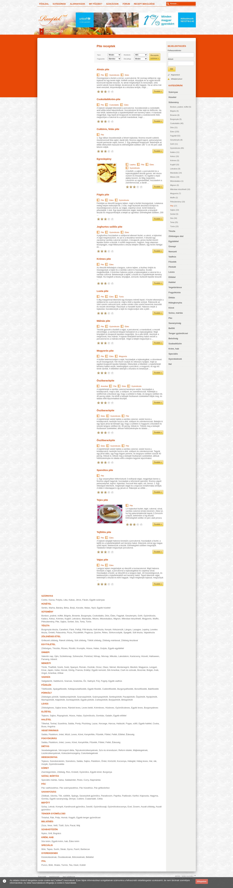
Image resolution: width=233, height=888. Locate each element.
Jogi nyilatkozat (69, 877)
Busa (43, 726)
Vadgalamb (46, 681)
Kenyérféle (89, 734)
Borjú (72, 608)
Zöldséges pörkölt (49, 697)
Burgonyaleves (151, 707)
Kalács (173, 152)
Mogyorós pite (105, 350)
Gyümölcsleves (122, 707)
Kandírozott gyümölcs (74, 806)
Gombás (100, 715)
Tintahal (45, 817)
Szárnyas (173, 92)
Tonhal (53, 723)
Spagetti (127, 632)
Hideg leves (142, 761)
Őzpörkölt (140, 697)
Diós (172, 127)
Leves (172, 272)
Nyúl (93, 608)
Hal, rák (152, 761)
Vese (49, 825)
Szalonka (77, 681)
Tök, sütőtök (64, 796)
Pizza (69, 632)
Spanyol (74, 667)
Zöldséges (46, 648)
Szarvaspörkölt (84, 697)
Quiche (97, 632)
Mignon (173, 185)
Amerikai (104, 386)
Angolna (51, 726)
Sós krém (46, 841)
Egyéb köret (96, 772)
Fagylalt (173, 136)
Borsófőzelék (140, 689)
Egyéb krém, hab (60, 841)
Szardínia (62, 723)
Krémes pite (104, 258)
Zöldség (61, 772)
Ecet (129, 806)
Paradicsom (106, 796)
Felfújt (78, 629)
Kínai (43, 670)
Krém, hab (174, 348)
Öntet (104, 761)
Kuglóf (172, 165)
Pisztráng (86, 723)
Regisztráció (175, 75)
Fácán (85, 600)
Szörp (44, 806)
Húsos (89, 648)
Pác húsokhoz (86, 788)
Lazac (95, 723)
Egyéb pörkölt (87, 700)
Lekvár (51, 806)
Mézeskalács (175, 181)
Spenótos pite (105, 470)
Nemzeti (173, 251)
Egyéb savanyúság (59, 798)
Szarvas (68, 681)
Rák (52, 817)
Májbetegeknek (140, 750)
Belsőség (173, 338)
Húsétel (172, 97)
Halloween (154, 656)
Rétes (105, 632)
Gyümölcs (84, 772)
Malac (87, 608)
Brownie (173, 115)
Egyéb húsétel (103, 608)
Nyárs (44, 833)
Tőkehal (45, 723)
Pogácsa (88, 632)
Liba (65, 600)
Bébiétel (90, 857)
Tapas (50, 849)
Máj (78, 825)
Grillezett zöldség (49, 640)
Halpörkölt (60, 700)
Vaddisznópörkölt (67, 697)
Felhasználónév (174, 50)
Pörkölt (172, 267)
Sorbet (173, 214)
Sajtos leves (61, 707)
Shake (57, 865)
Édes (172, 132)
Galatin (108, 715)
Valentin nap (47, 656)
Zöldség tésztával (129, 640)
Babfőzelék (153, 689)
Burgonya (107, 772)
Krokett (75, 772)
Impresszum (54, 877)
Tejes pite (102, 500)
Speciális (173, 354)
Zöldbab (45, 796)
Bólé (51, 865)
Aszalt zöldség (148, 806)
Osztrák (91, 667)
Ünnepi (172, 246)
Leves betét (87, 707)
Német (112, 667)
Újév (56, 656)
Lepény (133, 165)
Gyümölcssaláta (56, 764)
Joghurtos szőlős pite (109, 226)
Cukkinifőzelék (109, 689)
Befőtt (172, 328)
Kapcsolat (42, 877)
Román (82, 667)
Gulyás (103, 648)
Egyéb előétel (119, 715)
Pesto (79, 780)
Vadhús (172, 256)
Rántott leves (74, 707)
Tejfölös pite (104, 532)
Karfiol (135, 796)
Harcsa (111, 723)
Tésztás (56, 648)
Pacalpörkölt (129, 697)
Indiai (57, 670)
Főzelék (173, 262)
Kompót (59, 806)
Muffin (172, 198)
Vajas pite (102, 559)
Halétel (172, 282)
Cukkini (80, 798)
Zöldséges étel (176, 236)
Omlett (51, 632)
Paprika (117, 796)
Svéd (66, 667)
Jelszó (170, 59)
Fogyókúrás (175, 292)
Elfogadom (201, 881)
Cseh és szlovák (128, 670)
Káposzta (144, 796)
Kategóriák (59, 4)
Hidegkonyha (175, 302)
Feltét (114, 734)
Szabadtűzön (175, 343)
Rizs (68, 772)
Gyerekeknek (175, 359)
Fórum (126, 4)
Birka (66, 608)
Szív (67, 825)
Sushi (56, 849)
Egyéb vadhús (115, 681)
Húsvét (144, 656)
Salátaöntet (70, 780)
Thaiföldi (52, 667)
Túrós (172, 226)
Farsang (45, 659)
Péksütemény (175, 202)
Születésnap (66, 656)
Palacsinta (61, 632)
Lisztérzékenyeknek (50, 753)
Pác (170, 318)
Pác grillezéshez (102, 788)
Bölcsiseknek (78, 857)
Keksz (172, 156)
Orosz (99, 667)
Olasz (105, 667)
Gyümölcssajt (100, 806)
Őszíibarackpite (106, 440)
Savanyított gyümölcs (89, 796)
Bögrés (173, 111)
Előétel (172, 277)
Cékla (100, 798)
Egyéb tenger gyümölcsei (88, 817)
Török (44, 667)
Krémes (173, 160)
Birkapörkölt (127, 700)
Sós (171, 218)
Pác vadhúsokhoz (49, 788)
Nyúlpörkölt (151, 697)
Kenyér (108, 629)
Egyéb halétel (145, 723)
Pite (171, 206)
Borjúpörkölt (114, 700)
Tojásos (45, 715)
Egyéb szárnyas (97, 600)
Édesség (130, 734)
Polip (57, 817)
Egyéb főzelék (94, 689)
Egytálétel (174, 241)
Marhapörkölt (47, 700)
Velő (55, 825)
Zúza (43, 825)
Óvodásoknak (64, 857)
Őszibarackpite (105, 380)
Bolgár (150, 670)
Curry (86, 780)
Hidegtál (131, 761)
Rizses (64, 648)
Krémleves (99, 707)
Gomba (45, 798)
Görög (71, 670)
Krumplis (81, 648)
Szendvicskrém (57, 761)
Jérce (78, 600)
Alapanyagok (77, 4)
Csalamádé (90, 798)
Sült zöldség (80, 640)
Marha (52, 608)
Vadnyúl (91, 681)
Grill (50, 833)
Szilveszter (78, 656)
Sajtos (172, 210)
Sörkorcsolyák (115, 632)
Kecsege (103, 723)
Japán (50, 670)
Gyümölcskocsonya (117, 806)
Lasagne (137, 629)
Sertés (44, 608)
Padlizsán (126, 796)
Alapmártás (95, 780)
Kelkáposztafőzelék (77, 689)
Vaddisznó (58, 681)
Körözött (112, 761)
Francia (79, 670)
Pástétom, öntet (56, 734)
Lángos (128, 629)
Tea (70, 865)
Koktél (83, 865)
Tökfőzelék (46, 689)
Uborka (53, 796)
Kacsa (52, 600)
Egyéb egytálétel (116, 648)
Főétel (107, 734)
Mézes (173, 177)
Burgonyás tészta (49, 629)
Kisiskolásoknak (49, 857)
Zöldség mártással (111, 640)
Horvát (64, 670)
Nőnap (97, 656)
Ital (170, 364)
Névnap (105, 656)
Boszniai (141, 670)
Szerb (60, 667)
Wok (43, 849)
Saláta (71, 723)
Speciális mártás (49, 780)
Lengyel (153, 667)
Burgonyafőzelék (125, 689)
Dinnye (72, 798)
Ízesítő (89, 806)
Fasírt (76, 849)
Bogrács (57, 833)
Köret (171, 308)
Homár (64, 817)
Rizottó (72, 648)
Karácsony (135, 656)
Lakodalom (123, 656)
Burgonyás (174, 119)
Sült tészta (138, 632)
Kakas (72, 600)
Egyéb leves (137, 707)
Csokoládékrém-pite (108, 99)
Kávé (75, 865)
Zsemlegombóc (48, 772)
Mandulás (174, 173)
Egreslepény (104, 158)
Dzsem (136, 806)
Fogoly (104, 681)
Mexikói (133, 667)
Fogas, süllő (131, 723)
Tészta (172, 231)
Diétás (172, 297)
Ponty (78, 723)
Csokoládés (175, 123)
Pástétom (95, 761)
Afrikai (60, 673)
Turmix (64, 865)
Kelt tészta (98, 629)
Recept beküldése (144, 4)
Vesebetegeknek (49, 750)
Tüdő (61, 825)
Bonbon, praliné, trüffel (179, 107)
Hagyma (154, 796)
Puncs (44, 865)
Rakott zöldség (66, 640)
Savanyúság (175, 323)
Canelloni (63, 629)
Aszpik (44, 764)
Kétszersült (118, 629)
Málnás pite (103, 320)
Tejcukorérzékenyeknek (86, 750)
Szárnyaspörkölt (100, 697)
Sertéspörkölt (115, 697)
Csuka (156, 723)
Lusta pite (102, 291)
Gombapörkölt (72, 700)
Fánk (71, 629)
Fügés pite (103, 194)
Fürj (98, 681)
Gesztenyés (175, 140)
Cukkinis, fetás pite (108, 129)
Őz (84, 681)
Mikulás (113, 656)
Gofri (172, 144)
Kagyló (72, 817)
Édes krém (74, 841)
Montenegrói (123, 667)
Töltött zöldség (94, 640)
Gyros (70, 849)
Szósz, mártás (176, 313)
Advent (53, 659)
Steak (63, 849)
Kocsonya (121, 761)
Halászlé (120, 723)
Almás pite (103, 69)
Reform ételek (125, 750)
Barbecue (85, 849)
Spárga (74, 796)
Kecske (79, 608)
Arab (156, 670)
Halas (96, 648)
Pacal (72, 825)
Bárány (59, 608)
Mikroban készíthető (178, 189)
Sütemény (174, 102)
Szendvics (70, 761)
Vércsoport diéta (66, 750)
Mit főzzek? (95, 4)
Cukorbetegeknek (89, 753)
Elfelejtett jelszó (176, 79)
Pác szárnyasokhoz (68, 788)
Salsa (61, 780)
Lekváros (174, 169)
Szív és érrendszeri (108, 750)
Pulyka (59, 600)
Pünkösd (88, 656)
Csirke (44, 600)
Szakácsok (112, 4)
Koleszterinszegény (70, 753)
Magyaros (143, 667)
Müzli (67, 734)
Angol (44, 673)
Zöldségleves (47, 707)
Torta (172, 222)
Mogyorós (174, 193)
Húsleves (109, 707)
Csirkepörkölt (101, 700)
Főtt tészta (87, 629)
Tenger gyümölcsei (178, 333)
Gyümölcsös (175, 148)
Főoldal (44, 4)
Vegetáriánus (175, 287)
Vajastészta (149, 632)
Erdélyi (87, 670)
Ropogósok (62, 715)
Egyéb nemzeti (99, 670)
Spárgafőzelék (60, 689)
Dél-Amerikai (113, 670)
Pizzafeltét (78, 632)
